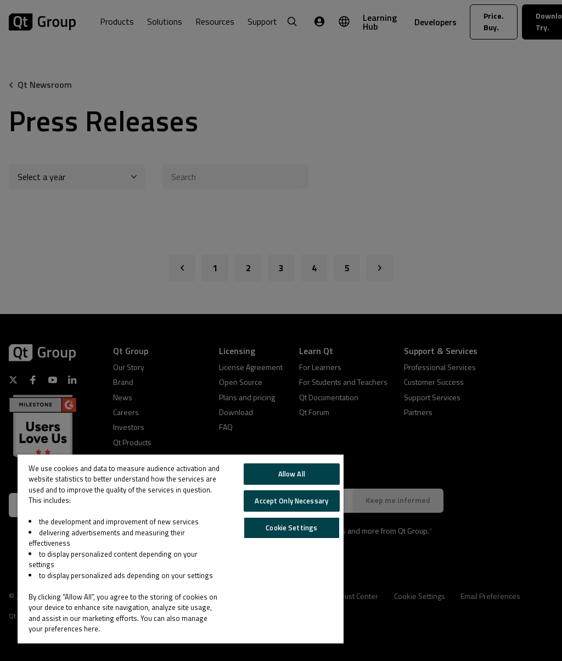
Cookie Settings (291, 527)
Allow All (291, 473)
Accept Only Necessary (291, 500)
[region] (181, 549)
